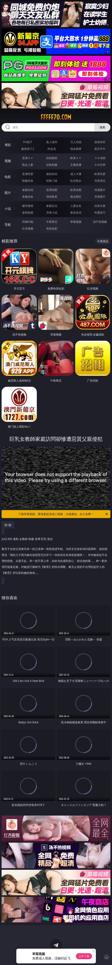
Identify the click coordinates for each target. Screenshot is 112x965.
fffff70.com (56, 117)
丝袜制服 (51, 165)
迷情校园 (27, 212)
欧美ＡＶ (75, 158)
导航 (8, 224)
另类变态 (99, 181)
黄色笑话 (75, 212)
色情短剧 (51, 228)
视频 (8, 161)
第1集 (8, 525)
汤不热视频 (100, 222)
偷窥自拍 (27, 190)
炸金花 (52, 149)
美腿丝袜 (27, 196)
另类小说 (51, 212)
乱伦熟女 (75, 181)
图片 (8, 192)
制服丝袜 (27, 181)
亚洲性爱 (27, 174)
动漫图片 (99, 190)
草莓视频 (75, 222)
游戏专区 (99, 142)
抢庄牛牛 (99, 149)
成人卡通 (75, 174)
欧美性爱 (99, 174)
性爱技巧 (99, 212)
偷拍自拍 (51, 174)
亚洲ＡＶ (27, 158)
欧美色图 (75, 190)
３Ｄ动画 (99, 158)
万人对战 (75, 142)
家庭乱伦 (51, 206)
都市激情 (27, 206)
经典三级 (51, 181)
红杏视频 (27, 228)
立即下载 (84, 956)
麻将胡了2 (27, 149)
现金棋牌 (75, 149)
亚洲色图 (51, 190)
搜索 (102, 127)
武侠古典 (99, 206)
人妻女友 (75, 206)
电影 (8, 177)
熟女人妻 (27, 165)
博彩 (8, 145)
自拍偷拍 (51, 158)
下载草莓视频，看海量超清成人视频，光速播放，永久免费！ (63, 514)
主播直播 (75, 165)
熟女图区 (75, 196)
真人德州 (51, 142)
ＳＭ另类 (99, 165)
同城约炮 (27, 222)
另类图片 (99, 196)
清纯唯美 (51, 196)
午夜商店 (51, 222)
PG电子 (27, 142)
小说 (8, 208)
